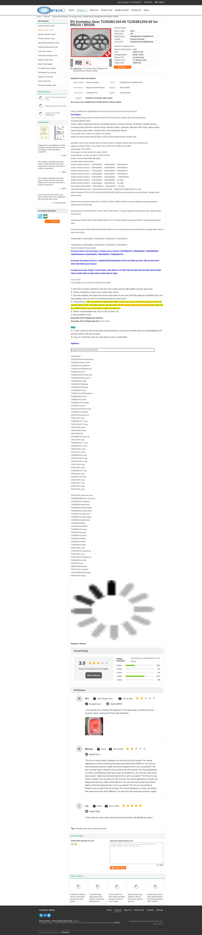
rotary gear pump (81, 828)
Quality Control (122, 10)
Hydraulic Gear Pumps (60, 17)
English (161, 2)
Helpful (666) (94, 811)
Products (81, 10)
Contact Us (136, 10)
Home (71, 10)
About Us (94, 10)
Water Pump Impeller (45, 64)
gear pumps (102, 828)
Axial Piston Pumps (44, 51)
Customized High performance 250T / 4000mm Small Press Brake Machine (96, 898)
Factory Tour (106, 10)
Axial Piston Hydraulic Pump (47, 55)
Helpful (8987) (116, 704)
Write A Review (93, 675)
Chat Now (148, 2)
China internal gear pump (62, 921)
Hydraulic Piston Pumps (46, 26)
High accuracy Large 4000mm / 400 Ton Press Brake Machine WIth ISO (135, 898)
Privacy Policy (44, 921)
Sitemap (159, 910)
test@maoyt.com (156, 926)
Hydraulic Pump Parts (45, 77)
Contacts (150, 910)
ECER (117, 923)
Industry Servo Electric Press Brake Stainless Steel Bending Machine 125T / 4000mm (155, 898)
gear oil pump (92, 828)
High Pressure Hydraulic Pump (48, 43)
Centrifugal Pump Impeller (47, 68)
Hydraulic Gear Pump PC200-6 (55, 106)
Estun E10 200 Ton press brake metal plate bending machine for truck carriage (117, 898)
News (146, 10)
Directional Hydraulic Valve (47, 85)
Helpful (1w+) (94, 754)
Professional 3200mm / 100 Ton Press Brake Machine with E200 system (78, 898)
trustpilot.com (95, 704)
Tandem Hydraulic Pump (46, 39)
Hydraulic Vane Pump (45, 60)
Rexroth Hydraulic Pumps (47, 34)
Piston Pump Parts (44, 81)
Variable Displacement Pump (48, 47)
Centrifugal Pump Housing (47, 72)
